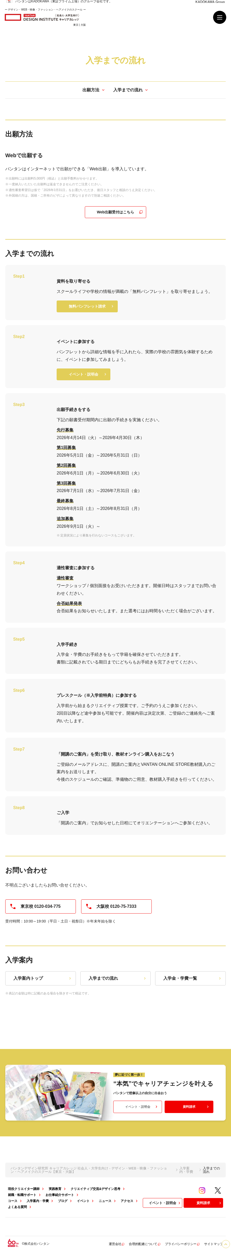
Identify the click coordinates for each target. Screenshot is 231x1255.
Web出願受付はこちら (120, 212)
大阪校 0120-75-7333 (111, 906)
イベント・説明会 (88, 374)
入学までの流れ (118, 978)
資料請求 (196, 1107)
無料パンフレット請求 (92, 306)
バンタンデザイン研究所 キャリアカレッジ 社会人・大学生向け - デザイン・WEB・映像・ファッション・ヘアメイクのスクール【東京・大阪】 (89, 1170)
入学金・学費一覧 (192, 978)
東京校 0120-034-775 (35, 906)
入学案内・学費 (186, 1170)
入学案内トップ (42, 978)
